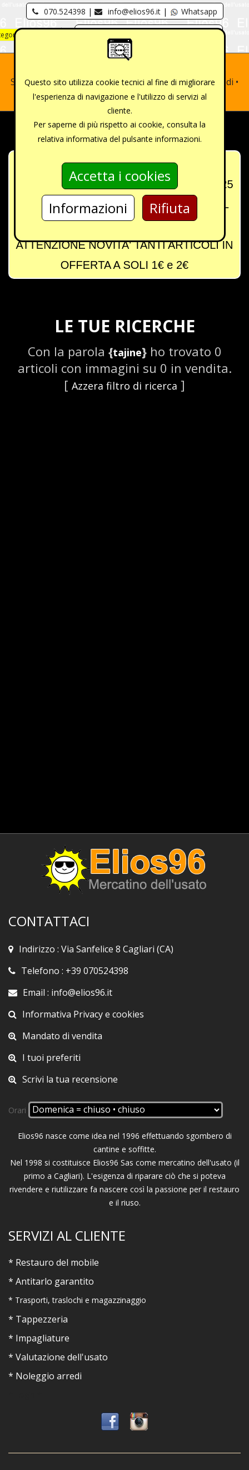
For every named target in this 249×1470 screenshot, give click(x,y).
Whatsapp (193, 11)
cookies (128, 1014)
